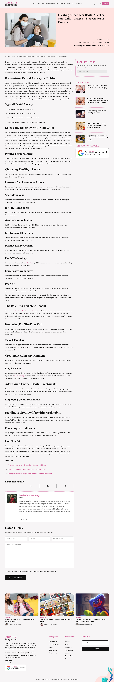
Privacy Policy (69, 656)
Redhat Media (74, 679)
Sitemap (68, 659)
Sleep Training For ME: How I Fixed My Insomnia (97, 112)
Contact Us (68, 647)
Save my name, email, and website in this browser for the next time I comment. (32, 571)
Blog (66, 644)
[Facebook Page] (6, 661)
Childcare (14, 56)
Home (7, 56)
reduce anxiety (19, 376)
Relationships (53, 641)
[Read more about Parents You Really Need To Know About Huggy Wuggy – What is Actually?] (92, 604)
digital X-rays (29, 263)
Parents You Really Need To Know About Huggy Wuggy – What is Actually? (92, 620)
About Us (68, 641)
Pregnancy (70, 4)
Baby (33, 4)
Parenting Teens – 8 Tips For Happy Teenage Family (26, 469)
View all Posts (23, 519)
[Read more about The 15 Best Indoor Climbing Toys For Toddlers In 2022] (57, 604)
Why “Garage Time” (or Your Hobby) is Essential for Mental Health (97, 138)
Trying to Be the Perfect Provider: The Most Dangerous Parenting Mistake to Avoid (98, 100)
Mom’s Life (79, 4)
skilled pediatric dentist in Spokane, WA (21, 311)
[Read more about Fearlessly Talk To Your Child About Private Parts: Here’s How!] (21, 604)
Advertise (68, 653)
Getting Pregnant (52, 4)
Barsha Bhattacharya (91, 45)
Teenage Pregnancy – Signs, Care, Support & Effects (27, 465)
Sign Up (105, 4)
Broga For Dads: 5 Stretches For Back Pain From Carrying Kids (97, 88)
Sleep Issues (53, 650)
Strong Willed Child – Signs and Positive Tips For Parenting (29, 474)
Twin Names (53, 653)
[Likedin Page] (10, 661)
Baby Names (40, 4)
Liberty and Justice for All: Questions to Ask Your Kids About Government (96, 125)
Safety (51, 647)
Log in (99, 4)
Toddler (62, 4)
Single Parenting (54, 644)
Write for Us (69, 650)
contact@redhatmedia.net (13, 657)
